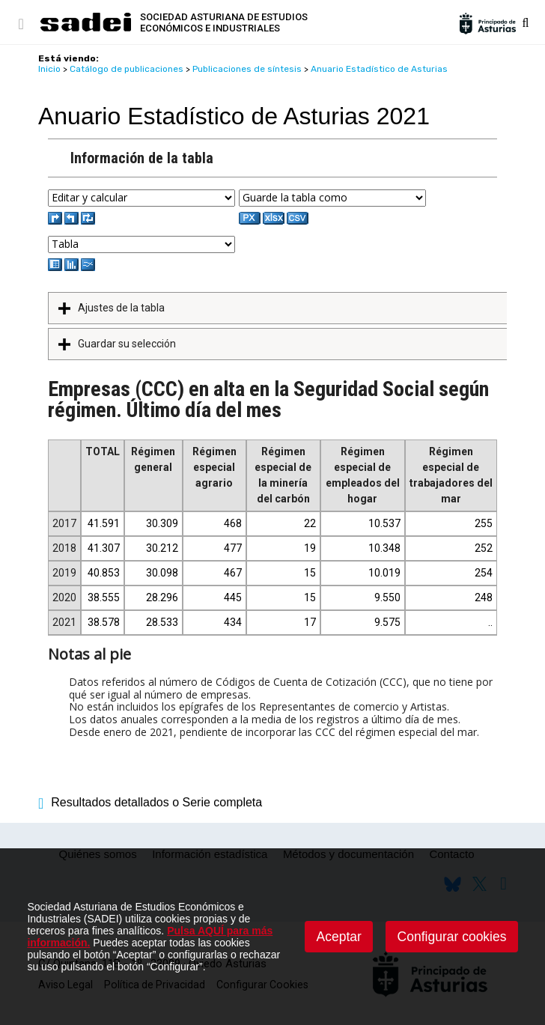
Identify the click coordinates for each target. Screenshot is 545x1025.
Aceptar (339, 936)
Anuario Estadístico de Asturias (379, 69)
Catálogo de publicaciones (126, 69)
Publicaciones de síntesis (247, 69)
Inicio (49, 69)
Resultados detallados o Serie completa (150, 802)
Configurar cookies (452, 936)
